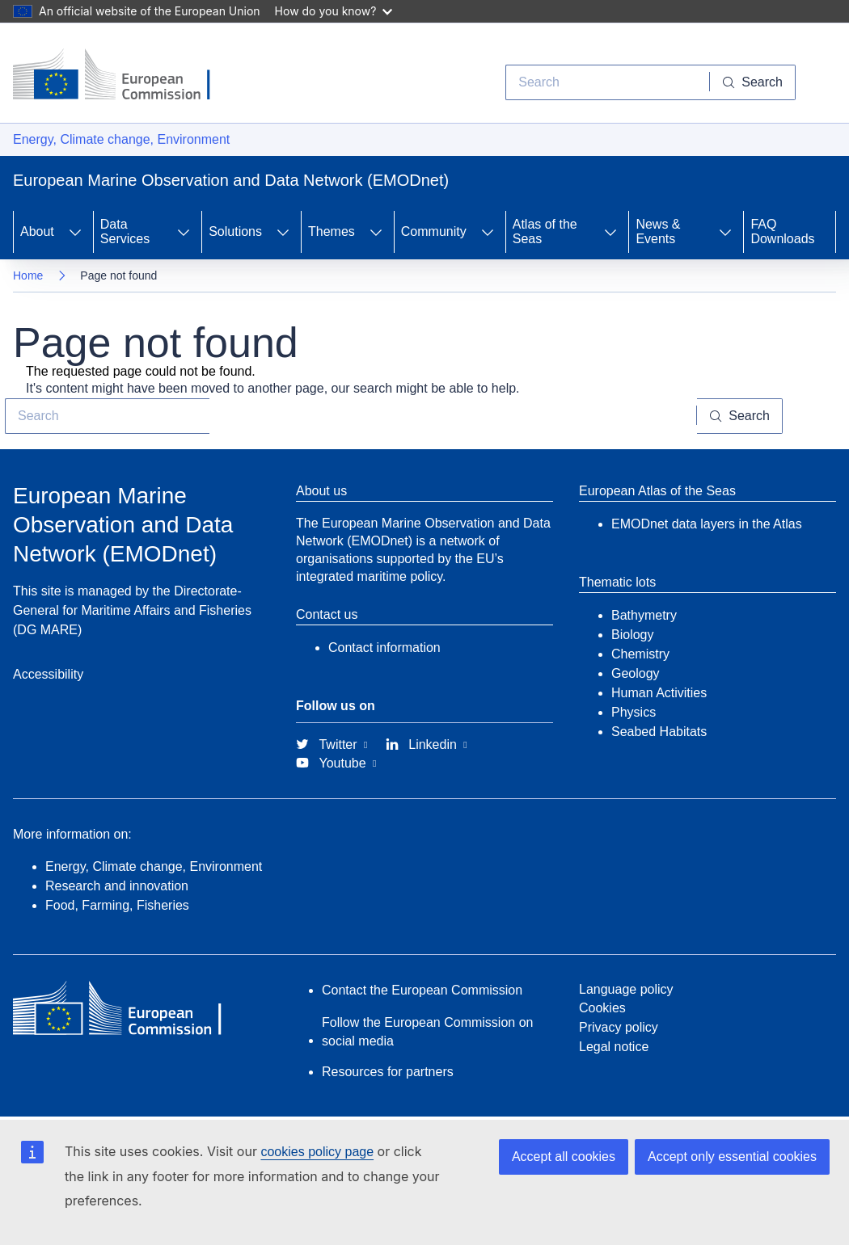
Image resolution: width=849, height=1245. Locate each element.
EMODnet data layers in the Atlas (706, 524)
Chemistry (640, 654)
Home (28, 275)
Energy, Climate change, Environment (121, 139)
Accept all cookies (563, 1156)
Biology (632, 634)
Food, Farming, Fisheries (117, 905)
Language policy (626, 989)
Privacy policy (618, 1027)
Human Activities (659, 693)
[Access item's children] (75, 231)
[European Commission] (123, 75)
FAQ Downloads (782, 231)
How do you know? (334, 11)
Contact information (384, 647)
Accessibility (48, 674)
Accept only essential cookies (732, 1156)
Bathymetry (644, 615)
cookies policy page (317, 1152)
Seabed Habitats (659, 731)
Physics (633, 712)
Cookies (602, 1008)
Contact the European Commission (422, 990)
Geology (635, 673)
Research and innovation (116, 886)
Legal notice (613, 1047)
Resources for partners (388, 1072)
